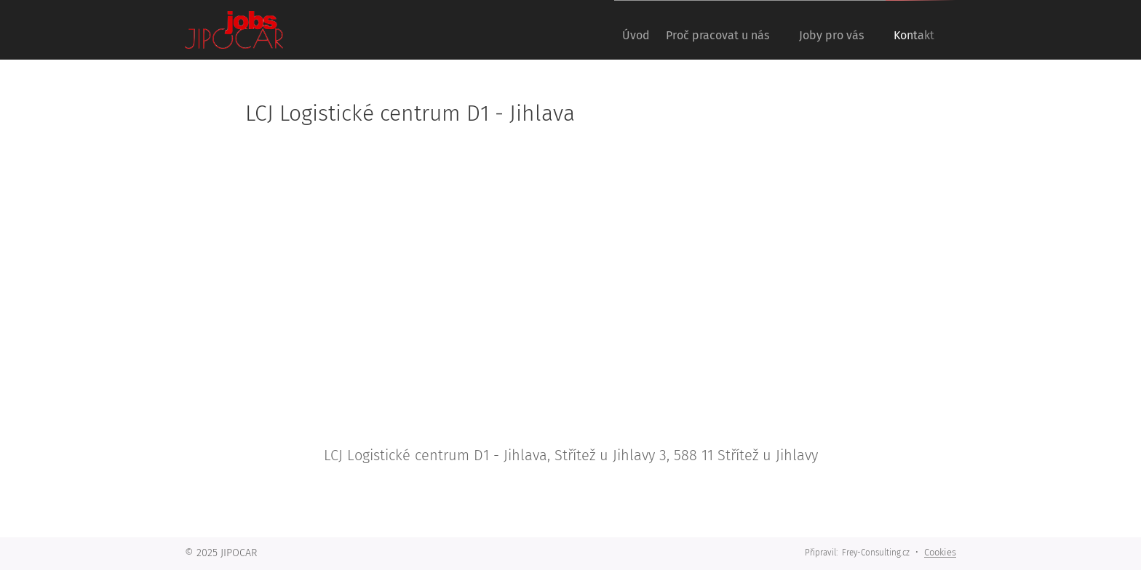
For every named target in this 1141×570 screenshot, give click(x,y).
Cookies (940, 552)
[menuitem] (611, 30)
